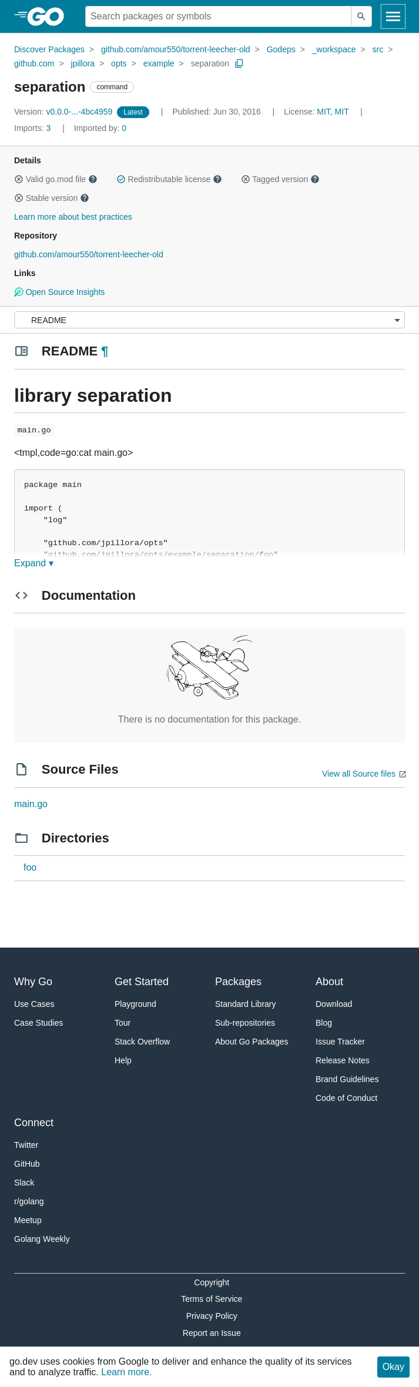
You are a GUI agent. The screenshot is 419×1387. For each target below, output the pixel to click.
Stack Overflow (142, 1041)
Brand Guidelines (347, 1079)
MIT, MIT (332, 111)
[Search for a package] (218, 16)
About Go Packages (252, 1041)
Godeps (281, 49)
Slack (24, 1182)
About (329, 982)
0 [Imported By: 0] (100, 128)
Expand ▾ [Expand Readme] (33, 563)
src (378, 49)
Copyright (211, 1282)
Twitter (26, 1145)
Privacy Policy (211, 1316)
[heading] (49, 16)
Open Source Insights (59, 292)
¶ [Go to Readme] (104, 351)
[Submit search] (361, 16)
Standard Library (245, 1004)
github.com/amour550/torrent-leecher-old (175, 49)
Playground (135, 1004)
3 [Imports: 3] (33, 128)
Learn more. (126, 1372)
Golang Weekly (42, 1239)
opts (118, 63)
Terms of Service (211, 1299)
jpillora (83, 63)
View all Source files (358, 773)
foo (30, 867)
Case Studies (38, 1022)
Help (123, 1060)
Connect (33, 1123)
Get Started (142, 982)
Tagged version (280, 179)
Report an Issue (212, 1333)
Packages (238, 982)
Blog (324, 1022)
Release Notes (343, 1060)
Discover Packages (49, 49)
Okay (393, 1367)
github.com (34, 63)
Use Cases (34, 1004)
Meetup (28, 1220)
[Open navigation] (393, 16)
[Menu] (209, 319)
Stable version (51, 198)
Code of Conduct (346, 1098)
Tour (122, 1022)
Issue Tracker (340, 1041)
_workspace (334, 49)
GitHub (27, 1163)
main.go (31, 804)
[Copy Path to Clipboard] (239, 63)
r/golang (29, 1201)
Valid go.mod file (56, 179)
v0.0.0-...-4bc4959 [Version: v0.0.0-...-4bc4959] (64, 111)
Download (334, 1004)
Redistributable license (169, 179)
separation (210, 63)
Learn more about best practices (73, 216)
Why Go (33, 982)
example (159, 63)
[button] (19, 179)
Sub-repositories (245, 1022)
